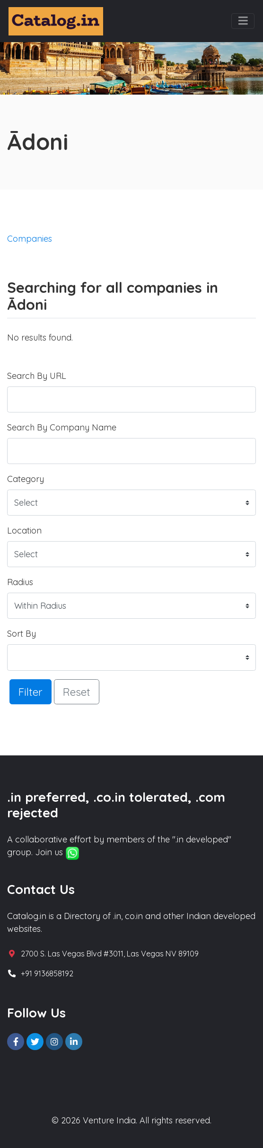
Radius (20, 582)
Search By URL (36, 375)
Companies (29, 238)
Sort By (21, 633)
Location (24, 530)
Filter (30, 692)
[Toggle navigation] (242, 21)
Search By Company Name (61, 427)
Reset (76, 692)
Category (25, 478)
